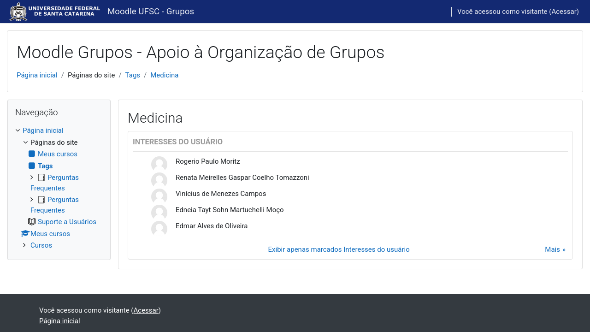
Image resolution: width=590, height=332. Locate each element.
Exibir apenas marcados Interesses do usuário (339, 249)
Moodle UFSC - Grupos (150, 11)
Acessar (563, 11)
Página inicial (37, 75)
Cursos (41, 245)
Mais (552, 249)
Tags (132, 75)
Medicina (164, 75)
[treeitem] (59, 188)
